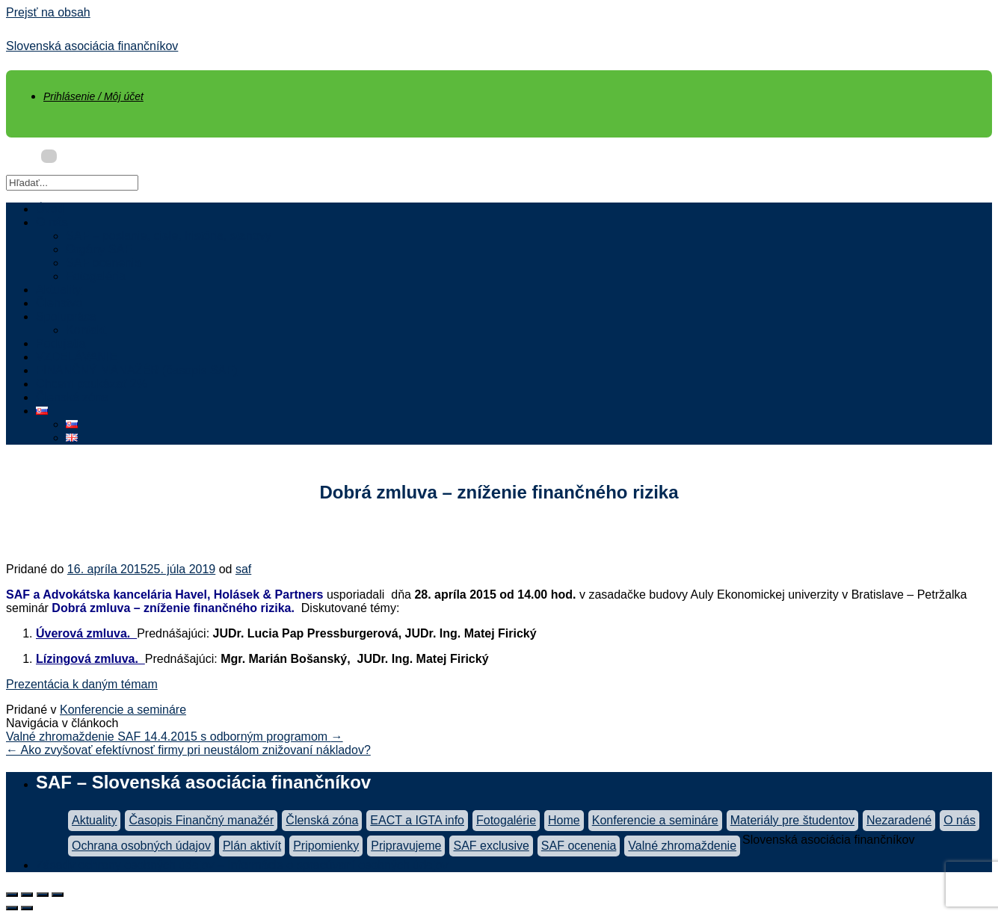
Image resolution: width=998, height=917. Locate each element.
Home (564, 820)
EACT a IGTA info (417, 820)
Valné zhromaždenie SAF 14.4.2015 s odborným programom (174, 736)
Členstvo (59, 303)
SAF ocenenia (103, 262)
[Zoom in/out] (58, 894)
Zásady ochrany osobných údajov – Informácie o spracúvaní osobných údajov (242, 865)
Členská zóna (72, 397)
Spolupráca (66, 316)
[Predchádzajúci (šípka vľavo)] (12, 908)
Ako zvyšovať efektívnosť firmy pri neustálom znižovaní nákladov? (188, 750)
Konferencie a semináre (123, 709)
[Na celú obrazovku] (43, 894)
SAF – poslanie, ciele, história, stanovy (168, 235)
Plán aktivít (252, 845)
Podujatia (61, 343)
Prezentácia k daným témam (82, 684)
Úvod (50, 209)
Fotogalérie (506, 820)
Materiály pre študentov (792, 820)
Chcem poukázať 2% (91, 383)
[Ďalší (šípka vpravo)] (27, 908)
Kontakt (86, 330)
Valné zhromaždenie (682, 845)
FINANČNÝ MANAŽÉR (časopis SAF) (136, 370)
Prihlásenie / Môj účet (93, 96)
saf (243, 569)
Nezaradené (898, 820)
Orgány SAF (99, 249)
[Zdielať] (27, 894)
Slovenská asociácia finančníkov (92, 46)
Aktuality (58, 289)
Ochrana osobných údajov (141, 845)
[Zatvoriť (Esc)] (12, 894)
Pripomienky (326, 845)
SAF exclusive (491, 845)
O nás (52, 222)
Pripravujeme (406, 845)
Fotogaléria (96, 276)
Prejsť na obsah (48, 12)
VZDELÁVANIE (76, 357)
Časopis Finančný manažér (201, 820)
